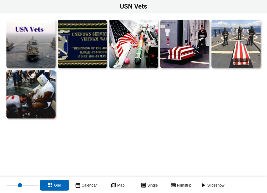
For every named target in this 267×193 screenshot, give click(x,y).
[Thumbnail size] (22, 185)
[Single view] (149, 185)
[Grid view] (54, 185)
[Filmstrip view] (181, 185)
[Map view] (118, 185)
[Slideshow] (213, 185)
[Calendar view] (86, 185)
